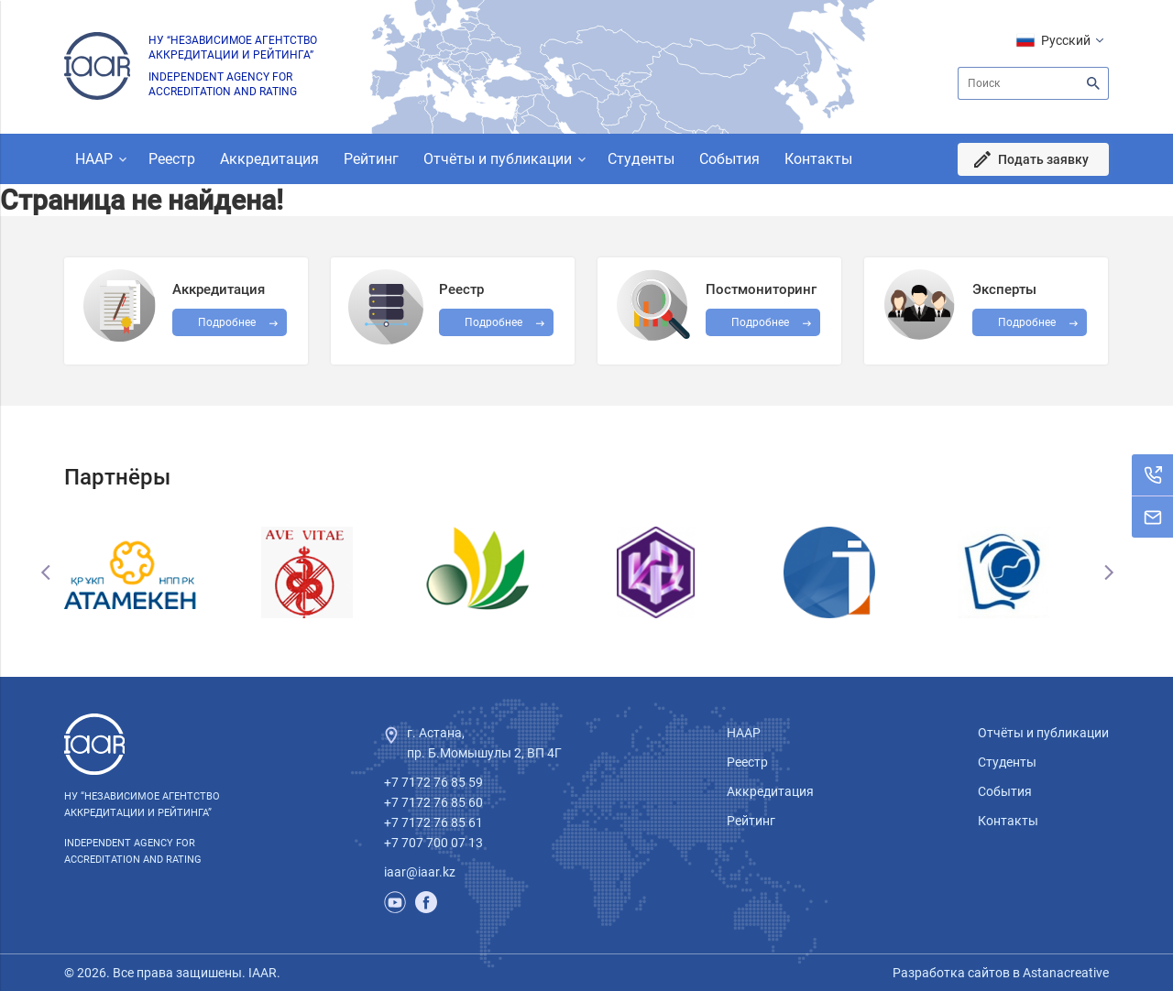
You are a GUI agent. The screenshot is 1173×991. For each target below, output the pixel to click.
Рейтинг (371, 159)
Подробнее (760, 322)
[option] (151, 572)
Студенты (641, 159)
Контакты (818, 159)
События (729, 159)
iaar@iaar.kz (419, 872)
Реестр (171, 159)
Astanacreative (1064, 972)
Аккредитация (269, 159)
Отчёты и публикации (497, 159)
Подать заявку (1043, 159)
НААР (94, 159)
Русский (1066, 40)
